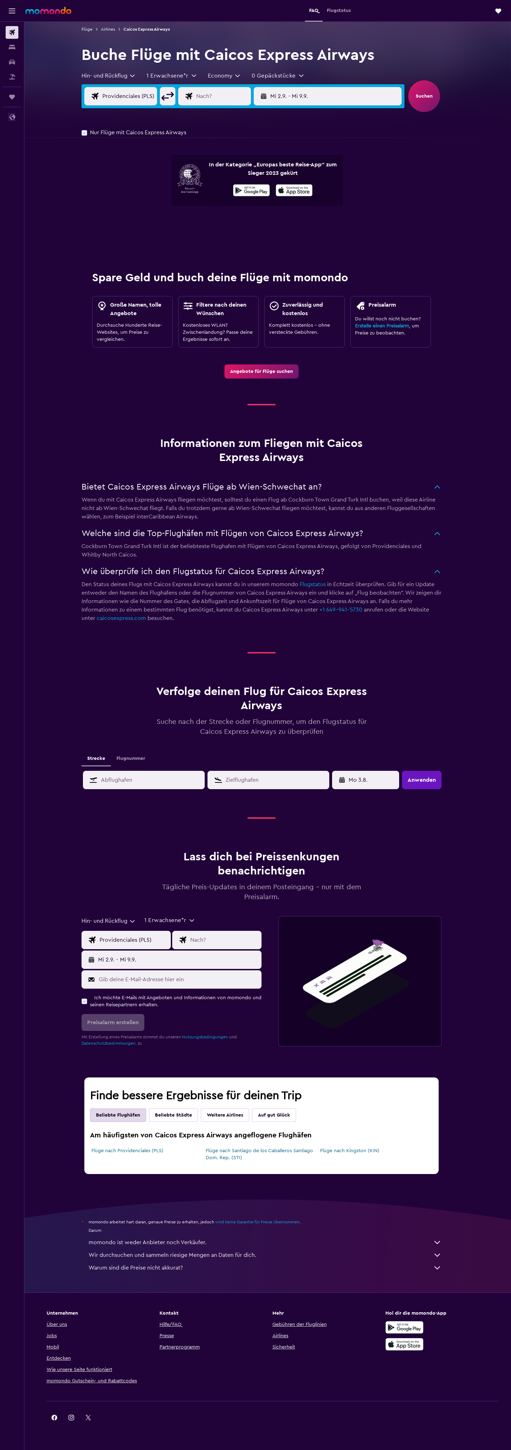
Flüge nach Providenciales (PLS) (134, 1150)
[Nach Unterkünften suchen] (12, 47)
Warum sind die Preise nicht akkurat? (271, 1268)
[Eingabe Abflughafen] (142, 96)
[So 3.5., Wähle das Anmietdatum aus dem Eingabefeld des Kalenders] (373, 780)
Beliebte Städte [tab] (179, 1115)
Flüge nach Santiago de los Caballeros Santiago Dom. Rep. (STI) (265, 1154)
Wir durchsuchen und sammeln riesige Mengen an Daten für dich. (271, 1255)
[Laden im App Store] (300, 191)
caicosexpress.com (127, 618)
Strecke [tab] (103, 758)
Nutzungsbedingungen (211, 1037)
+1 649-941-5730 (347, 610)
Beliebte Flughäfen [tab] (124, 1115)
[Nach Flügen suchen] (12, 32)
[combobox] (115, 76)
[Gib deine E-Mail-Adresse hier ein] (184, 979)
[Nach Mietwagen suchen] (12, 62)
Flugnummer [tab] (137, 758)
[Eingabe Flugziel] (235, 96)
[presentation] (300, 190)
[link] (268, 371)
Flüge (93, 29)
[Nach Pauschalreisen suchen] (12, 77)
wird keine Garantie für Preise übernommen (264, 1222)
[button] (12, 11)
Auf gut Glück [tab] (280, 1115)
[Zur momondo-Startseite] (48, 10)
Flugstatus (319, 584)
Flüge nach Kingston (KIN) (355, 1150)
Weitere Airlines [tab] (231, 1115)
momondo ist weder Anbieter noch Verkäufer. (271, 1242)
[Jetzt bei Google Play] (257, 191)
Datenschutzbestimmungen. (115, 1043)
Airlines (114, 29)
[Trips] (12, 97)
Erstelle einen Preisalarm (388, 326)
